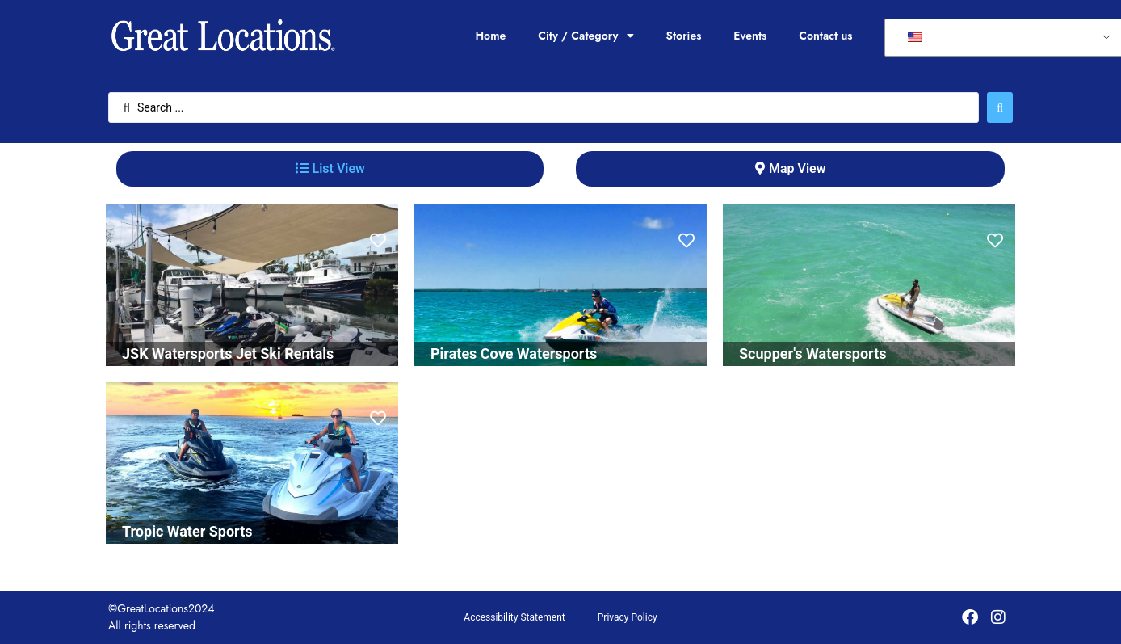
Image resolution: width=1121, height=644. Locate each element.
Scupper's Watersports (813, 353)
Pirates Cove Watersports (513, 353)
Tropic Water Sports (187, 531)
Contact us (825, 35)
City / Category (585, 35)
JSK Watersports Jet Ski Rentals (228, 353)
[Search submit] (1000, 107)
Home (490, 35)
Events (749, 35)
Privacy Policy (627, 617)
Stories (684, 35)
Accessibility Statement (514, 617)
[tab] (330, 169)
